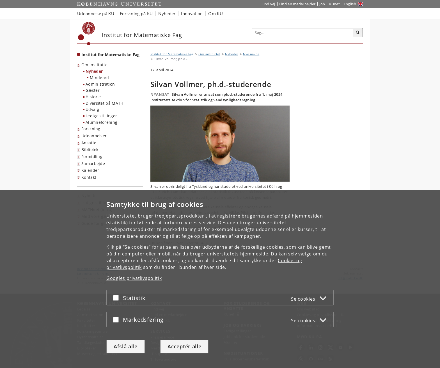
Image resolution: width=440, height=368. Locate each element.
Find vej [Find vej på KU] (268, 3)
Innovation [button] (192, 13)
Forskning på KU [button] (136, 13)
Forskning (90, 128)
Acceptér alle (184, 346)
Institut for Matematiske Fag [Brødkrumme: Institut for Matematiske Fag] (171, 54)
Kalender (90, 170)
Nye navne (251, 54)
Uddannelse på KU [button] (95, 13)
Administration (100, 84)
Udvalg (92, 109)
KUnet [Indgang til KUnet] (334, 3)
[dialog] (220, 279)
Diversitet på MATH (104, 103)
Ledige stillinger (101, 115)
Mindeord (99, 77)
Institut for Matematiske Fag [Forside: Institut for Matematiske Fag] (110, 54)
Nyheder (94, 71)
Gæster (93, 90)
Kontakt (88, 177)
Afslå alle (126, 346)
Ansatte (88, 142)
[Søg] (358, 33)
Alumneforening (101, 122)
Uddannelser (94, 135)
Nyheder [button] (166, 13)
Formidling (91, 156)
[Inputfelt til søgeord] (302, 32)
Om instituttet (95, 64)
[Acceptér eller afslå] (117, 297)
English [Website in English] (350, 3)
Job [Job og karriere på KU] (322, 3)
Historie (93, 96)
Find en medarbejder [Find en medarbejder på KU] (297, 3)
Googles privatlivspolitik (134, 278)
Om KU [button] (215, 13)
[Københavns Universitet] (86, 33)
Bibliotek (89, 149)
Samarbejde (93, 163)
